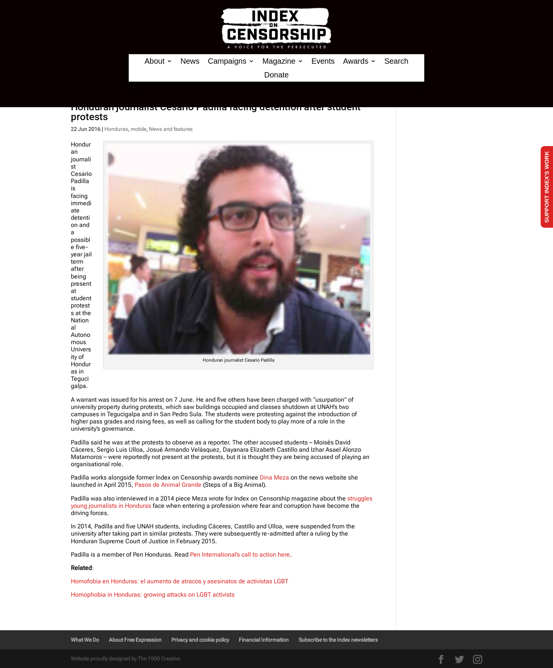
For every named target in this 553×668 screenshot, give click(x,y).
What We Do (85, 640)
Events (323, 61)
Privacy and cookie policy (200, 640)
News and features (171, 129)
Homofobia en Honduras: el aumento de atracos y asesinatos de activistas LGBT (179, 581)
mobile (138, 129)
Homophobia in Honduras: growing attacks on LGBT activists (153, 594)
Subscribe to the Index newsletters (338, 640)
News (190, 61)
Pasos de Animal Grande (168, 484)
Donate (276, 75)
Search (396, 61)
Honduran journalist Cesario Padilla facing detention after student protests (216, 111)
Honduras (116, 129)
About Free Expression (135, 640)
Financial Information (264, 640)
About (154, 61)
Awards (355, 61)
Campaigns (227, 61)
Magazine (279, 61)
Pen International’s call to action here (240, 554)
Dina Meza (274, 477)
